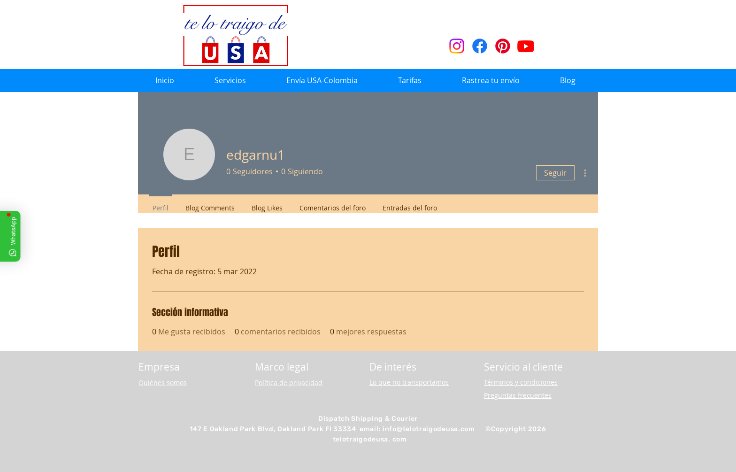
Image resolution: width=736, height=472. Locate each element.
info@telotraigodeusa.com (429, 429)
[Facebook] (480, 46)
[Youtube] (526, 46)
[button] (230, 80)
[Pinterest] (503, 46)
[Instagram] (457, 46)
